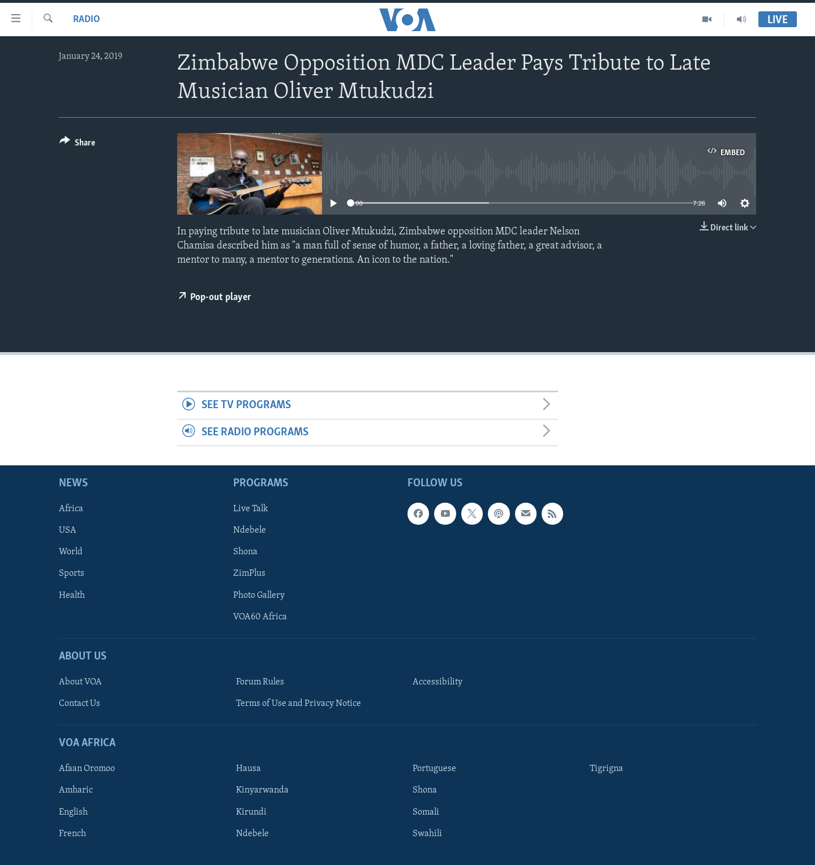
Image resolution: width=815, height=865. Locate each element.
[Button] (77, 144)
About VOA (80, 682)
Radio (86, 19)
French (72, 833)
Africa (71, 508)
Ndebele (249, 530)
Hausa (248, 769)
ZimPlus (249, 574)
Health (72, 595)
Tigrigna (606, 769)
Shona (245, 552)
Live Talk (250, 508)
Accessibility (437, 682)
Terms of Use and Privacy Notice (298, 703)
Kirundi (251, 812)
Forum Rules (260, 682)
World (71, 552)
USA (67, 530)
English (73, 812)
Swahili (427, 833)
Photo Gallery (259, 595)
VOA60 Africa (260, 617)
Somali (426, 812)
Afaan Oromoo (87, 769)
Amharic (76, 790)
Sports (71, 574)
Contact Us (79, 703)
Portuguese (434, 769)
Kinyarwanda (262, 790)
